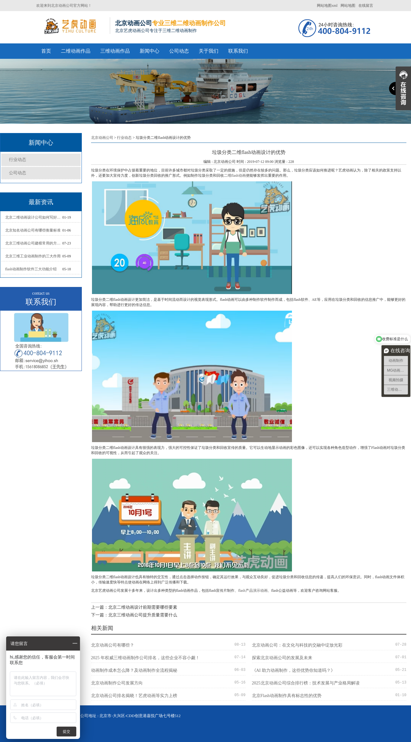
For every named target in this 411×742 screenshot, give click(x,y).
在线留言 (365, 5)
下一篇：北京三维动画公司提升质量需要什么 (134, 615)
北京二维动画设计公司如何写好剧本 (33, 217)
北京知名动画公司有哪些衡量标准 (33, 230)
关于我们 (208, 51)
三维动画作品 (115, 51)
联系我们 (238, 51)
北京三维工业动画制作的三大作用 (33, 256)
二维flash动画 (235, 175)
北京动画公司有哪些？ (112, 645)
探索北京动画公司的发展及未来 (282, 657)
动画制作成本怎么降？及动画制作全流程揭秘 (134, 670)
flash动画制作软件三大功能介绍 (31, 269)
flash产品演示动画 (252, 590)
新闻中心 (149, 51)
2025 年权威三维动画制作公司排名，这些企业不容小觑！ (145, 657)
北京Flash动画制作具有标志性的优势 (286, 695)
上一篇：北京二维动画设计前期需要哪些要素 (134, 607)
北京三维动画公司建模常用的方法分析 (33, 243)
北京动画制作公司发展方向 (117, 683)
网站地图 (348, 5)
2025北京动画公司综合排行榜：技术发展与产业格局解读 (306, 683)
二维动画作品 (75, 51)
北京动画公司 (102, 137)
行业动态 (17, 159)
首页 (46, 51)
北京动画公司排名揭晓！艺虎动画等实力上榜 (134, 695)
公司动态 (179, 51)
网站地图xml (327, 5)
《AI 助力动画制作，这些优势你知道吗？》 (293, 670)
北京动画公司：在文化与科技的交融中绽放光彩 (297, 645)
